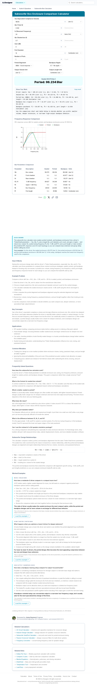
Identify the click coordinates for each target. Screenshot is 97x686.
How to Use (66, 676)
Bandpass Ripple (54, 62)
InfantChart (19, 662)
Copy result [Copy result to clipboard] (77, 89)
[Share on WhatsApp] (45, 197)
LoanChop (19, 667)
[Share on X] (49, 197)
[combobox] (74, 21)
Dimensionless (69, 28)
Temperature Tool (22, 664)
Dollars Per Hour (21, 654)
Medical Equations (22, 659)
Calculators (20, 2)
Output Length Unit (55, 69)
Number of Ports (20, 56)
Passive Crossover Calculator (25, 638)
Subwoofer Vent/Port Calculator (26, 635)
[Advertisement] (48, 217)
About (30, 676)
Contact (74, 676)
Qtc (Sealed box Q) (21, 37)
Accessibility (57, 676)
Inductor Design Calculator (24, 632)
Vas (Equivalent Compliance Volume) (27, 18)
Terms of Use (37, 676)
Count (66, 59)
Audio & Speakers (25, 8)
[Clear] (65, 22)
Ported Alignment (20, 62)
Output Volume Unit (21, 69)
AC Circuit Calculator (22, 630)
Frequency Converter (23, 640)
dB (65, 47)
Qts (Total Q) (19, 25)
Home (14, 8)
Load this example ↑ (22, 516)
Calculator (23, 676)
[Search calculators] (81, 2)
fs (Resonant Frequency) (23, 31)
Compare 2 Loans (21, 656)
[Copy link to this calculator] (53, 197)
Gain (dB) (18, 44)
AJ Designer (7, 3)
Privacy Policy (47, 676)
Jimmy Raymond (31, 617)
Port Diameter (19, 50)
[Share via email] (57, 197)
